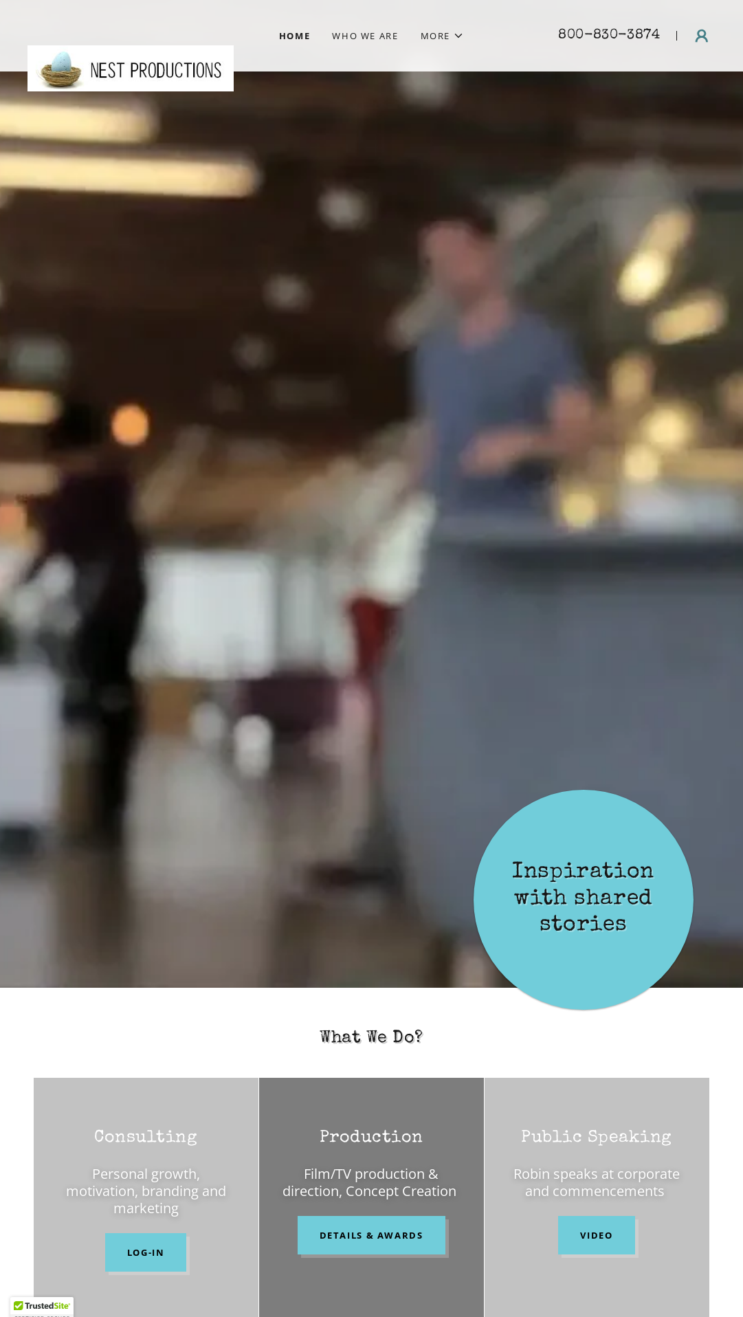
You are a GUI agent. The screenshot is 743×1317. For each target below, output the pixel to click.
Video (596, 1235)
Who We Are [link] (365, 36)
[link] (130, 27)
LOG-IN (146, 1252)
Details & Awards (371, 1235)
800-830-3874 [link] (609, 36)
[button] (443, 35)
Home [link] (295, 36)
